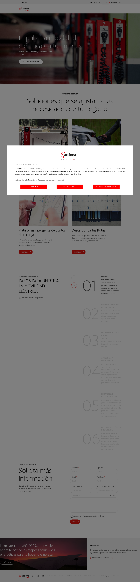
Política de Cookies (75, 174)
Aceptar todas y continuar (106, 187)
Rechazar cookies (69, 187)
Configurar (34, 187)
